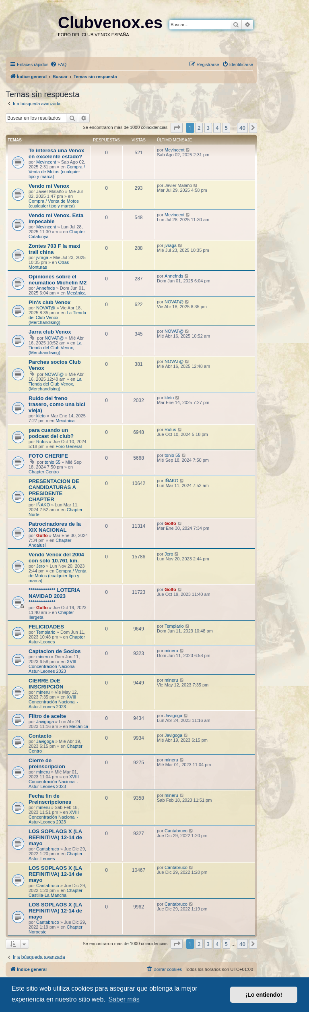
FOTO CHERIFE (48, 456)
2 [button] (199, 127)
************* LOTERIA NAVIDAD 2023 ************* (54, 596)
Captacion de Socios (55, 651)
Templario (46, 632)
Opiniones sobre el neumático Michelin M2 (58, 280)
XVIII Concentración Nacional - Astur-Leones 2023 (53, 666)
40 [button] (242, 127)
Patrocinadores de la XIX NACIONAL (55, 527)
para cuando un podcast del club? (51, 433)
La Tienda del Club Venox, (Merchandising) (57, 317)
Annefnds (45, 288)
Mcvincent (46, 162)
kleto (40, 415)
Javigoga (45, 721)
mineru (43, 656)
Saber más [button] (123, 999)
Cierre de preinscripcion (47, 763)
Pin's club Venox (49, 302)
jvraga (42, 257)
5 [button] (226, 127)
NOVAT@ (45, 307)
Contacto (40, 736)
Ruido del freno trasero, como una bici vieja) (57, 404)
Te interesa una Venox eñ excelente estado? (56, 153)
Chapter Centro (44, 471)
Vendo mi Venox (49, 186)
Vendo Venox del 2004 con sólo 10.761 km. (56, 558)
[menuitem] (58, 64)
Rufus (42, 441)
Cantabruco (47, 848)
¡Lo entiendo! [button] (263, 994)
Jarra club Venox (50, 332)
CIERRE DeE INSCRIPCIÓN (46, 684)
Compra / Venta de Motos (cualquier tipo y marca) (57, 171)
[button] (177, 128)
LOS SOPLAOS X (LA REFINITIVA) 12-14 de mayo (55, 837)
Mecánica (76, 292)
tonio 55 (52, 462)
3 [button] (208, 127)
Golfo (42, 535)
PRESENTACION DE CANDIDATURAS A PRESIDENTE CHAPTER (54, 490)
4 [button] (217, 127)
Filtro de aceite (47, 716)
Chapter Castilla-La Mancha (55, 893)
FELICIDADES (46, 627)
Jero (40, 566)
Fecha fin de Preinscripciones (50, 799)
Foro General (69, 446)
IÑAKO (43, 504)
